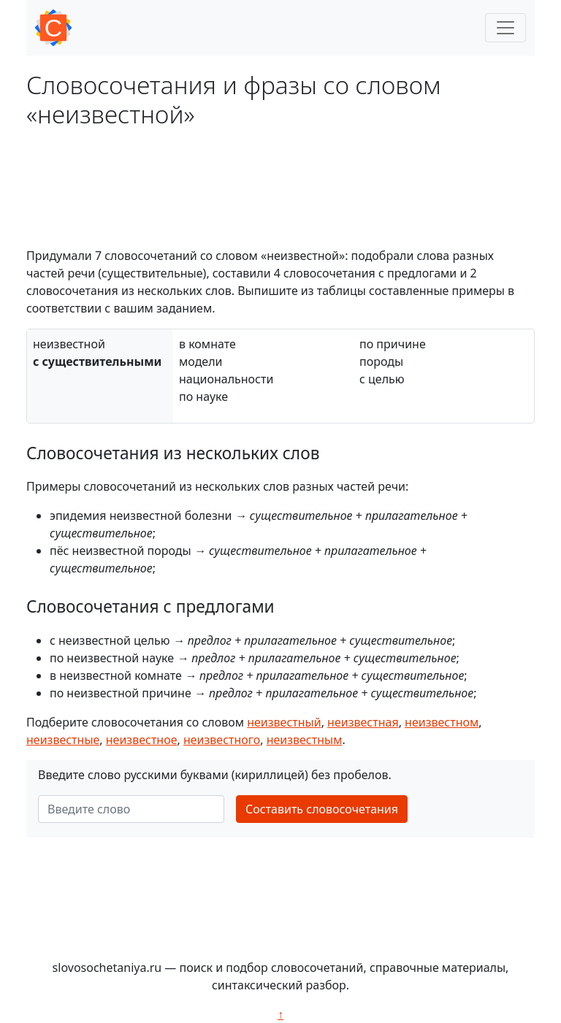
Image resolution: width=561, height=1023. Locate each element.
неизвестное (142, 740)
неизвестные (62, 740)
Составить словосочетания (321, 809)
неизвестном (441, 722)
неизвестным (305, 740)
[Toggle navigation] (505, 27)
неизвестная (363, 722)
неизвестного (221, 740)
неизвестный (284, 722)
